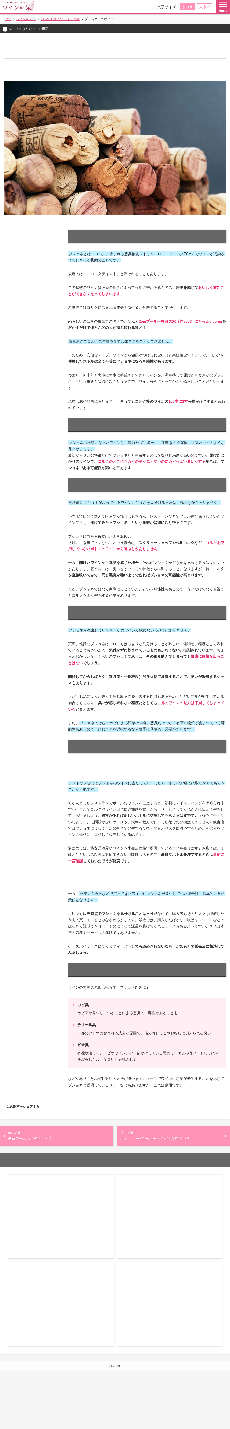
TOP (8, 19)
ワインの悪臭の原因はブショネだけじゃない (51, 125)
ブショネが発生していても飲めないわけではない (54, 94)
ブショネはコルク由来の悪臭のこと (45, 70)
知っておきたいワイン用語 (62, 19)
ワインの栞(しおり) (121, 1413)
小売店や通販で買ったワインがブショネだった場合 (56, 117)
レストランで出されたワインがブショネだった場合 (56, 109)
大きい (204, 7)
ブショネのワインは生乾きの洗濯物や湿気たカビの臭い (59, 78)
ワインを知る (28, 19)
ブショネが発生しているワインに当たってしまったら (58, 101)
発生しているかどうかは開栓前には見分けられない (56, 85)
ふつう (187, 7)
